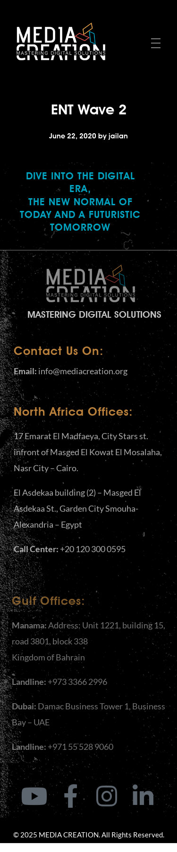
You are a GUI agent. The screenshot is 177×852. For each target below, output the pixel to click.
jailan (118, 136)
